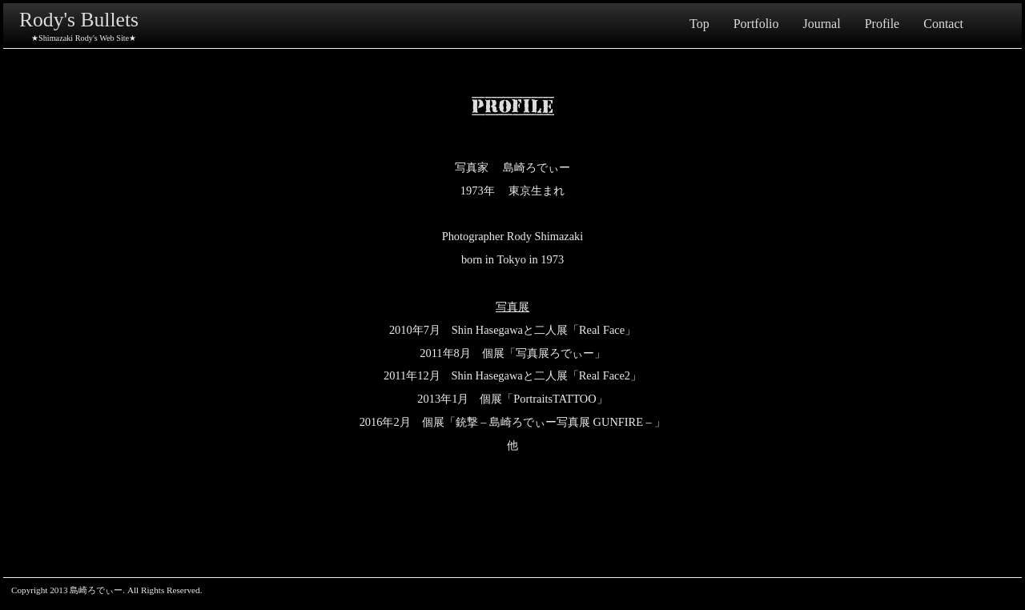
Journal (822, 23)
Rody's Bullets (79, 19)
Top (699, 23)
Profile (882, 23)
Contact (943, 23)
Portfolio (756, 23)
